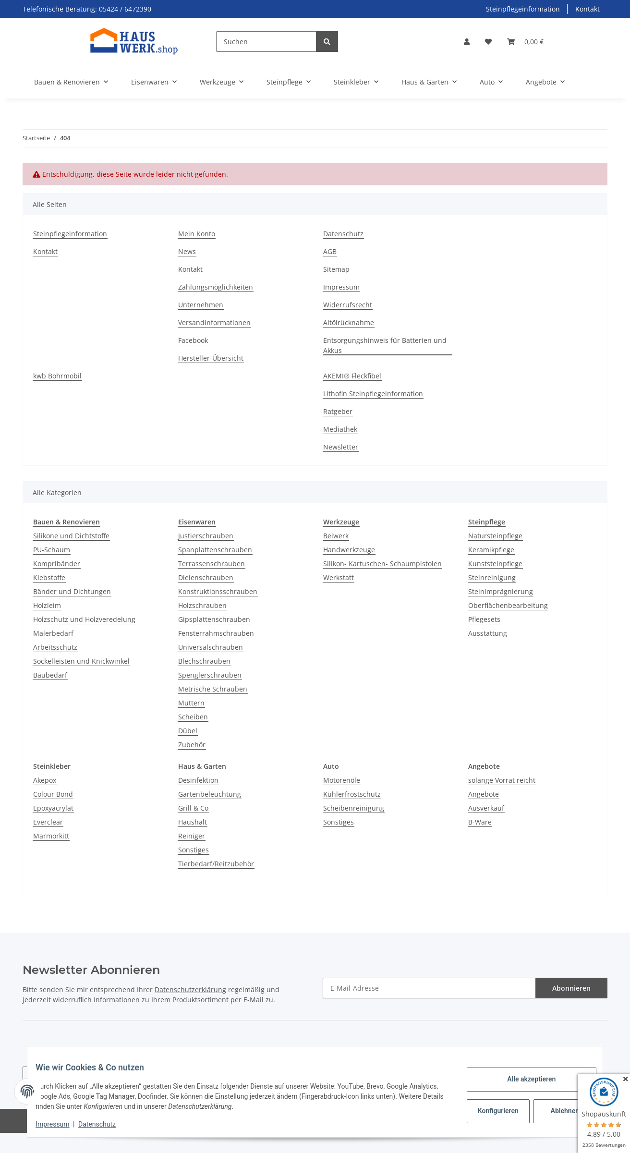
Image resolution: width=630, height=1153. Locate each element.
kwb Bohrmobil (57, 375)
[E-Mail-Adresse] (429, 988)
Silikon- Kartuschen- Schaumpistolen (382, 563)
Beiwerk (336, 535)
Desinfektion (198, 780)
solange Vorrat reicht (501, 780)
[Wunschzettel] (488, 41)
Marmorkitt (51, 835)
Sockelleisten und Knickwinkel (81, 661)
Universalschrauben (210, 647)
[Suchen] (266, 41)
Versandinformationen (214, 322)
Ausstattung (487, 633)
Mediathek (340, 429)
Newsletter (340, 446)
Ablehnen (558, 1111)
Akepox (44, 780)
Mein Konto (196, 233)
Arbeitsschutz (55, 647)
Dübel (187, 730)
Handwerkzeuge (349, 549)
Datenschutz (343, 233)
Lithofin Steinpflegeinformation (373, 393)
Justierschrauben (205, 535)
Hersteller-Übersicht (210, 358)
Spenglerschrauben (210, 675)
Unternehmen (200, 304)
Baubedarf (50, 675)
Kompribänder (56, 563)
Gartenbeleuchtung (209, 794)
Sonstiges (193, 849)
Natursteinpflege (495, 535)
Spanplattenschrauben (215, 549)
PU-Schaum (51, 549)
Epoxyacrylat (53, 808)
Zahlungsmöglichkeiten (215, 286)
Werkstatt (338, 577)
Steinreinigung (492, 577)
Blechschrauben (204, 661)
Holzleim (47, 605)
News (187, 251)
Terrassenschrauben (211, 563)
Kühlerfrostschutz (352, 794)
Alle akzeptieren (524, 1079)
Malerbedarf (53, 633)
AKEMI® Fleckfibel (352, 375)
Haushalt (192, 821)
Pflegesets (484, 619)
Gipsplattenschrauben (214, 619)
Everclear (48, 821)
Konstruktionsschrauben (217, 591)
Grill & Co (193, 808)
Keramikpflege (491, 549)
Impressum (341, 286)
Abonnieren (571, 988)
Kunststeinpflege (495, 563)
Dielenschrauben (205, 577)
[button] (466, 41)
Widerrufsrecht (347, 304)
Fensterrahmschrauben (216, 633)
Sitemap (336, 269)
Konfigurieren (492, 1111)
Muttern (191, 702)
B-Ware (480, 821)
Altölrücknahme (348, 322)
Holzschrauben (202, 605)
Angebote (483, 794)
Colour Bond (53, 794)
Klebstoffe (49, 577)
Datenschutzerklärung (190, 989)
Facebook (193, 340)
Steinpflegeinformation (523, 8)
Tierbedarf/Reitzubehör (216, 863)
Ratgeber (337, 411)
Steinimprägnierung (500, 591)
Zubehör (192, 744)
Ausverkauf (486, 808)
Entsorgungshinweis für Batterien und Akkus (385, 345)
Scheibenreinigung (353, 808)
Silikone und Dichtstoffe (71, 535)
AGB (330, 251)
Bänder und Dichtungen (72, 591)
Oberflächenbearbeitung (508, 605)
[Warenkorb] (525, 41)
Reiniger (191, 835)
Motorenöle (341, 780)
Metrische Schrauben (212, 688)
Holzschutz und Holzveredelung (84, 619)
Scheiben (193, 716)
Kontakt (587, 8)
